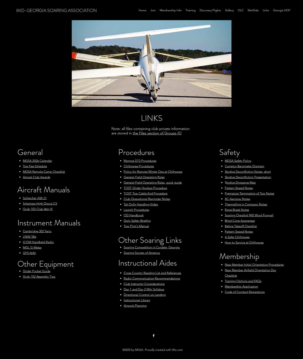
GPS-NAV (29, 253)
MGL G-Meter (32, 247)
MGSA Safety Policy (238, 161)
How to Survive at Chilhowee (244, 242)
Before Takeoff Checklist (241, 226)
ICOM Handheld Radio (38, 242)
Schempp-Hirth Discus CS (40, 203)
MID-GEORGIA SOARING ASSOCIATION (56, 10)
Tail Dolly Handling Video (141, 204)
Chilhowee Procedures (139, 166)
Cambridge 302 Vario (37, 231)
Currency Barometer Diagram (244, 166)
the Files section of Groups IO (157, 133)
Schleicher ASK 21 (35, 198)
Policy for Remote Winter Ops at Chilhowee (153, 172)
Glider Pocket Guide (36, 271)
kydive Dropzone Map (241, 182)
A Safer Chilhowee (237, 237)
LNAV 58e (29, 237)
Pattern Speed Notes (239, 188)
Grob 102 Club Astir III (38, 209)
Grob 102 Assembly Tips (39, 276)
